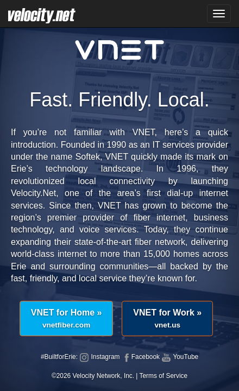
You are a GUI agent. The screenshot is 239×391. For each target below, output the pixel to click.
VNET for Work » (167, 318)
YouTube (179, 357)
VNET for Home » (66, 318)
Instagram (99, 357)
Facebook (141, 357)
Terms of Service (164, 376)
